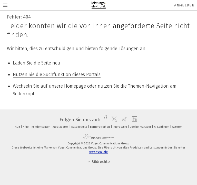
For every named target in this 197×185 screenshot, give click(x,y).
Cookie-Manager (141, 126)
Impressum (120, 126)
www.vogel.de (98, 151)
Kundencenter (41, 126)
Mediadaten (61, 126)
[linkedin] (133, 120)
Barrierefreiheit (100, 126)
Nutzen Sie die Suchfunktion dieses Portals (57, 74)
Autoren (177, 126)
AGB (18, 126)
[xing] (123, 120)
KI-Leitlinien (162, 126)
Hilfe (26, 126)
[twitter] (113, 120)
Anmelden (184, 5)
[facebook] (104, 120)
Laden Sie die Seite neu (36, 63)
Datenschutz (79, 126)
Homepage (75, 86)
